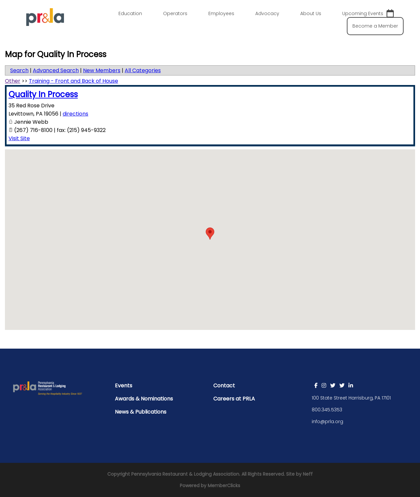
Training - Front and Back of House (73, 81)
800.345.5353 (327, 409)
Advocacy (267, 13)
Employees (221, 13)
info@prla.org (327, 421)
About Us (310, 13)
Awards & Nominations (144, 398)
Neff (308, 474)
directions (75, 114)
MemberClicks (224, 485)
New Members (101, 70)
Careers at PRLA (234, 398)
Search (19, 70)
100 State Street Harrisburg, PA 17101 (351, 398)
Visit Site (19, 138)
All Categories (143, 70)
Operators (175, 13)
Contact (224, 385)
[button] (210, 233)
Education (130, 13)
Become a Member (375, 26)
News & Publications (140, 412)
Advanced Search (56, 70)
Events (123, 385)
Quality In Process (43, 94)
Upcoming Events (368, 14)
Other (12, 81)
